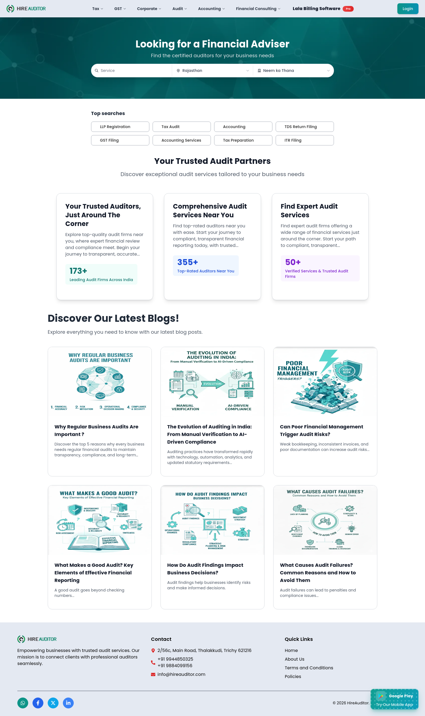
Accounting (211, 8)
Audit (179, 8)
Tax (98, 8)
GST (120, 8)
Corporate (149, 8)
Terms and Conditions (309, 668)
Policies (293, 676)
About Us (295, 659)
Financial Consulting (258, 8)
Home (291, 650)
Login (408, 8)
